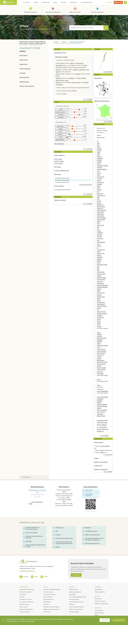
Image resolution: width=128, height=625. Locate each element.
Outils (45, 587)
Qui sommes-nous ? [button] (87, 2)
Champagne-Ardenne (102, 165)
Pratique (98, 608)
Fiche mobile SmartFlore (88, 494)
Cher (98, 171)
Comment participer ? (97, 12)
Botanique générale (75, 592)
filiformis (27, 48)
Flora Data (23, 594)
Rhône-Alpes (100, 373)
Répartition (23, 64)
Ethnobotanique (25, 69)
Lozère (98, 251)
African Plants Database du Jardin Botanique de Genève (63, 542)
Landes (99, 230)
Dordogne (99, 184)
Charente (99, 167)
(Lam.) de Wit (100, 38)
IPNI (55, 531)
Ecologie (23, 73)
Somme (99, 308)
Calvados (99, 162)
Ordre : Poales (58, 159)
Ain (98, 141)
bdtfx (64, 42)
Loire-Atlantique (101, 242)
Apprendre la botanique (53, 12)
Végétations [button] (46, 2)
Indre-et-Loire (100, 225)
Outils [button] (55, 2)
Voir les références (59, 143)
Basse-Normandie (101, 338)
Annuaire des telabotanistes (51, 589)
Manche (99, 255)
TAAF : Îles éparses (102, 410)
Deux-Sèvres (100, 182)
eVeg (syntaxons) (48, 599)
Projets (71, 587)
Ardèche (99, 150)
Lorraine (99, 246)
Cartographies (99, 610)
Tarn (98, 309)
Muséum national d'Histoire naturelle (33, 537)
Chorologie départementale (77, 597)
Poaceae (37, 48)
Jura (98, 229)
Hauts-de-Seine (101, 219)
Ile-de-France (100, 354)
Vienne (99, 321)
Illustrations (24, 60)
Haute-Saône (100, 212)
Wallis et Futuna (101, 416)
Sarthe (98, 298)
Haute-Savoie (100, 214)
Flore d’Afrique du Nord (76, 602)
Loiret (98, 244)
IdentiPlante (47, 602)
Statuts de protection (27, 86)
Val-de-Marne (100, 317)
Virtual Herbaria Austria (91, 543)
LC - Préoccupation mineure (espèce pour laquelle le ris (102, 429)
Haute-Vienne (100, 216)
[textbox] (86, 27)
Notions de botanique (75, 609)
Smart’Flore (46, 612)
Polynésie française (102, 406)
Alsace (98, 147)
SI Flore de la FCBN (30, 533)
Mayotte (99, 260)
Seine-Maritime (101, 304)
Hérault (99, 221)
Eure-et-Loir (100, 193)
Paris (98, 270)
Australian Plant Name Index (63, 538)
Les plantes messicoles (26, 602)
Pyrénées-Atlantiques (102, 285)
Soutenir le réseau (100, 601)
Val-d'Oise (99, 315)
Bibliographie (24, 82)
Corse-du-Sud (100, 176)
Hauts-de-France (101, 353)
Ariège (98, 152)
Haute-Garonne (101, 206)
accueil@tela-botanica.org (27, 571)
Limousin (99, 236)
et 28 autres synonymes (85, 184)
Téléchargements (100, 592)
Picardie (99, 275)
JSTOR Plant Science (90, 531)
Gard (98, 197)
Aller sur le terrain (75, 12)
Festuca (22, 48)
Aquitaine (99, 148)
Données (98, 587)
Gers (98, 199)
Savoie (98, 300)
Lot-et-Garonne (101, 249)
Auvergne (99, 336)
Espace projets (73, 589)
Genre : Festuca (58, 163)
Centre (98, 343)
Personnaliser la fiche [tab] (36, 503)
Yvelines (99, 326)
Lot (97, 247)
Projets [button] (63, 2)
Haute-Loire (100, 208)
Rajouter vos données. (60, 200)
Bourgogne (100, 158)
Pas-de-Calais (100, 272)
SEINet (56, 547)
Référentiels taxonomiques (51, 609)
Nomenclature (24, 77)
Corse (98, 175)
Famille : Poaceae (59, 161)
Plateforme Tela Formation (51, 607)
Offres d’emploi (99, 613)
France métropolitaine (102, 391)
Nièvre (98, 262)
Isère (98, 227)
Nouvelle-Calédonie (102, 404)
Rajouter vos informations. (101, 462)
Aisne (98, 143)
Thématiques (24, 587)
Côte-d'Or (99, 178)
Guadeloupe (100, 399)
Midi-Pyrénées (100, 360)
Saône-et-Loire (101, 296)
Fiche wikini (87, 490)
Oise (98, 266)
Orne (98, 268)
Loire (98, 240)
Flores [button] (36, 2)
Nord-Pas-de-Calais (102, 264)
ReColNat (27, 541)
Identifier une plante (30, 12)
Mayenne (99, 259)
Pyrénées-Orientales (102, 287)
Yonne (98, 324)
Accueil (56, 42)
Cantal (98, 163)
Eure (98, 191)
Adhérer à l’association (101, 603)
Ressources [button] (73, 2)
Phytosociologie (24, 604)
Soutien (97, 596)
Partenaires (98, 598)
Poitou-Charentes (101, 277)
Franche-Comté (101, 195)
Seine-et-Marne (101, 302)
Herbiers (22, 597)
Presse (97, 615)
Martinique (99, 257)
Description (24, 55)
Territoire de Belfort (102, 313)
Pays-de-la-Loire (101, 274)
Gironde (99, 201)
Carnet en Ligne (48, 592)
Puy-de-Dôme (100, 283)
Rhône (98, 291)
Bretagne (99, 160)
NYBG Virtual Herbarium (91, 535)
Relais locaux (23, 607)
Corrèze (99, 173)
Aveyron (99, 156)
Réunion (99, 289)
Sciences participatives (26, 609)
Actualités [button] (26, 2)
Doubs (98, 186)
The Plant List (58, 528)
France (99, 379)
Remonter (26, 477)
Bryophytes (72, 594)
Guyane (99, 202)
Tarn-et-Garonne (101, 311)
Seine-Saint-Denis (101, 306)
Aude (98, 154)
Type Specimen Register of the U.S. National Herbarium (93, 539)
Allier (98, 145)
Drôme (98, 188)
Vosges (99, 322)
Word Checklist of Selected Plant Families (34, 545)
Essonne (99, 189)
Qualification (98, 589)
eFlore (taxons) (47, 597)
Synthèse (23, 51)
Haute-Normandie (101, 210)
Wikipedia (87, 528)
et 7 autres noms (108, 454)
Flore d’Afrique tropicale (76, 607)
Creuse (99, 180)
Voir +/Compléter (87, 99)
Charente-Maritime (102, 169)
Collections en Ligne (49, 594)
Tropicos (57, 535)
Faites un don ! (118, 2)
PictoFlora (46, 604)
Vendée (99, 319)
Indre (98, 223)
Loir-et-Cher (100, 238)
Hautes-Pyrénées (101, 217)
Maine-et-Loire (100, 253)
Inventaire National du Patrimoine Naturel (31, 528)
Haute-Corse (100, 204)
